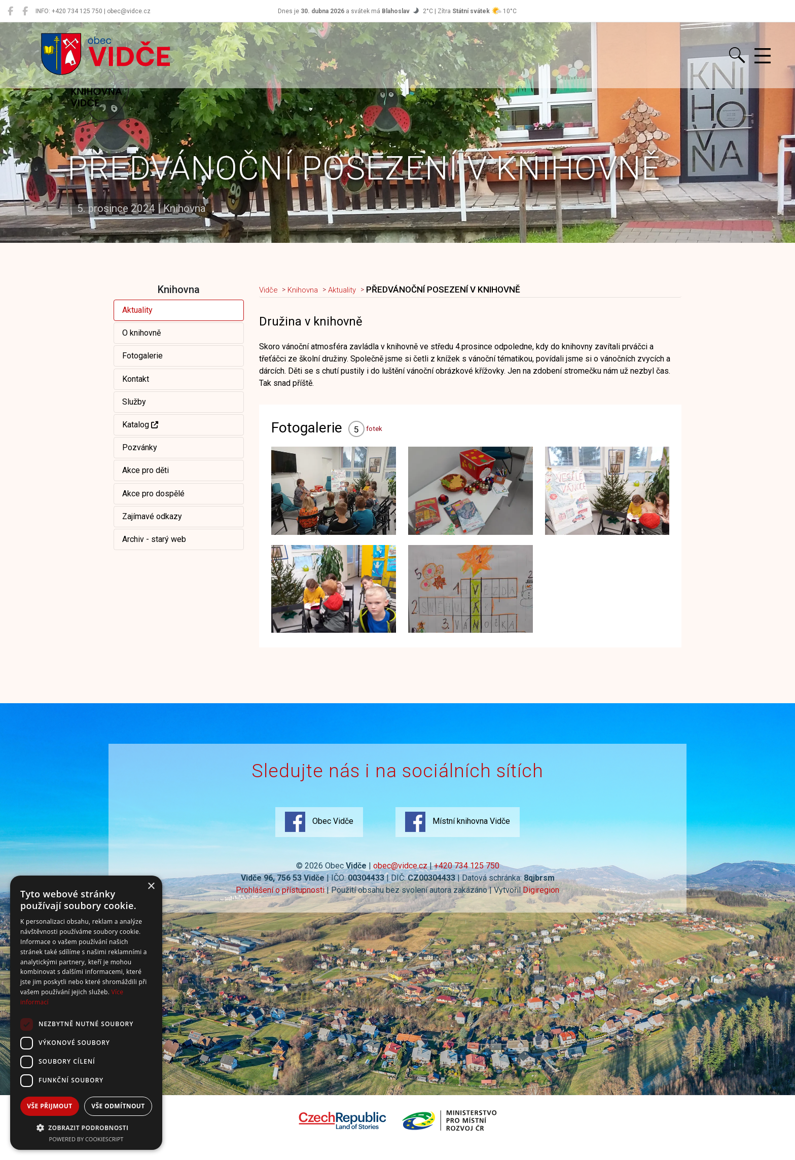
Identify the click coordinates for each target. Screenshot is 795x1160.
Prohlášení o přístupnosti (280, 900)
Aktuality (137, 310)
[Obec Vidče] (10, 11)
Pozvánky (139, 447)
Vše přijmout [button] (49, 1106)
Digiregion (541, 900)
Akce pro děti (145, 470)
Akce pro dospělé (153, 493)
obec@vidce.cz (400, 876)
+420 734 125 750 (466, 876)
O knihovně (141, 333)
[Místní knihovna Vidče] (25, 11)
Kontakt (135, 379)
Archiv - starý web (154, 539)
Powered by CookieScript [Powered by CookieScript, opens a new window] (86, 1139)
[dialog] (86, 1013)
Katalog (140, 424)
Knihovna (309, 290)
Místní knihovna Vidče (459, 832)
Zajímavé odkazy (152, 516)
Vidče (270, 290)
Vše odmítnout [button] (117, 1106)
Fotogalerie (142, 355)
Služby (134, 402)
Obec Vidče (317, 832)
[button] (86, 1127)
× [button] (151, 886)
